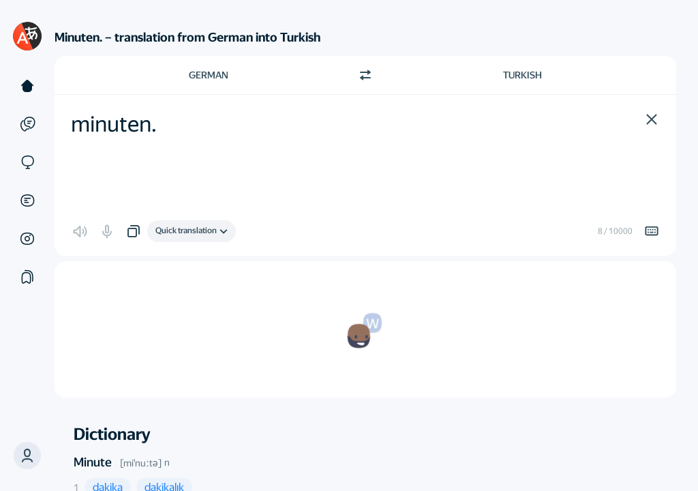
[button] (651, 119)
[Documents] (27, 200)
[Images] (27, 238)
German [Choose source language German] (208, 75)
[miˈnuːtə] (141, 463)
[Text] (27, 86)
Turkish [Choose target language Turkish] (522, 75)
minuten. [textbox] (114, 124)
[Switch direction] (365, 75)
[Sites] (27, 162)
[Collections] (27, 277)
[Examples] (27, 124)
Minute (93, 462)
